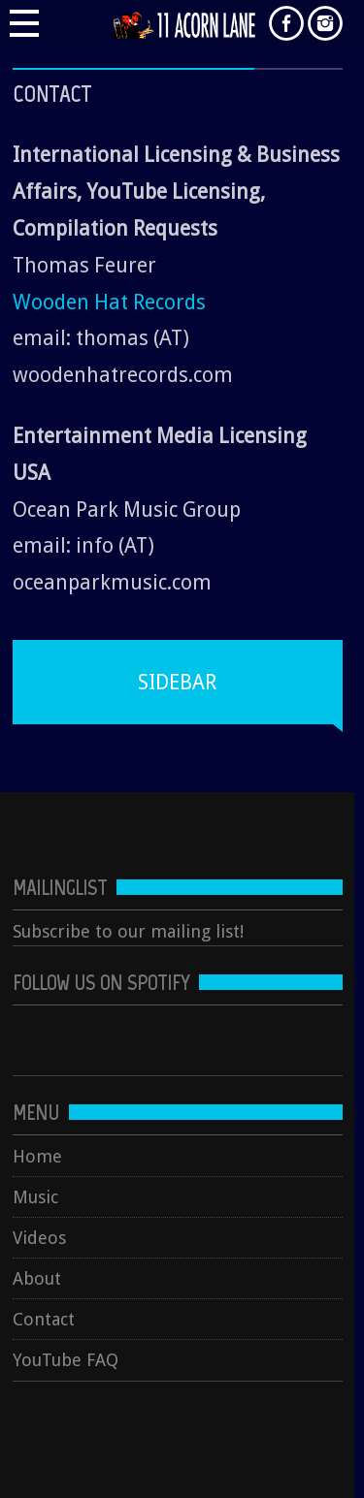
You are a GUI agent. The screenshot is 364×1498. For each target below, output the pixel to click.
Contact (44, 1319)
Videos (39, 1237)
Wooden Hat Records (109, 302)
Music (35, 1197)
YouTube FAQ (65, 1360)
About (37, 1278)
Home (37, 1156)
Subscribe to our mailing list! (128, 931)
